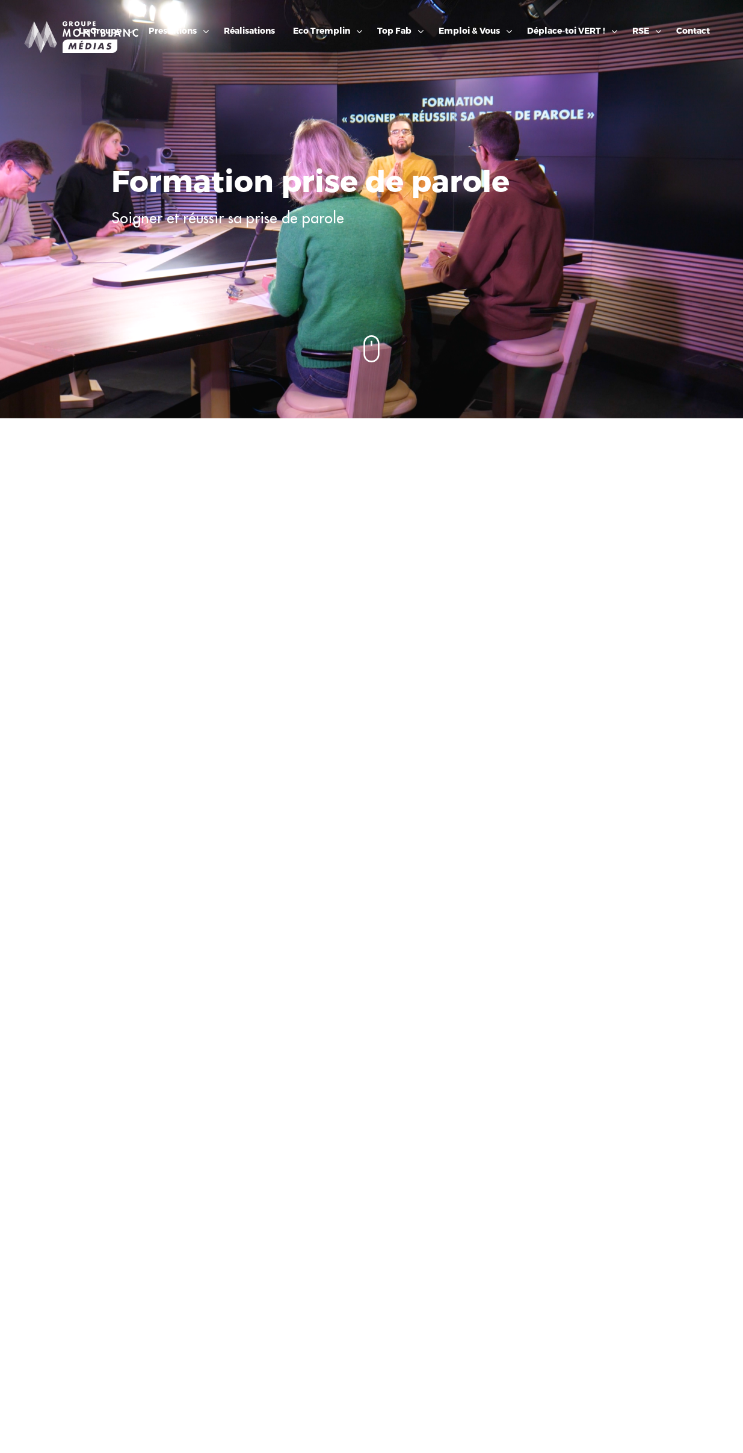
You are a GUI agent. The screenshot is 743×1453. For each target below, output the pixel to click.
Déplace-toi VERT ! (566, 31)
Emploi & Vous (469, 31)
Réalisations (249, 31)
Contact (693, 31)
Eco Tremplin (321, 31)
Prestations (173, 31)
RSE (640, 31)
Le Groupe (100, 31)
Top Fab (394, 31)
